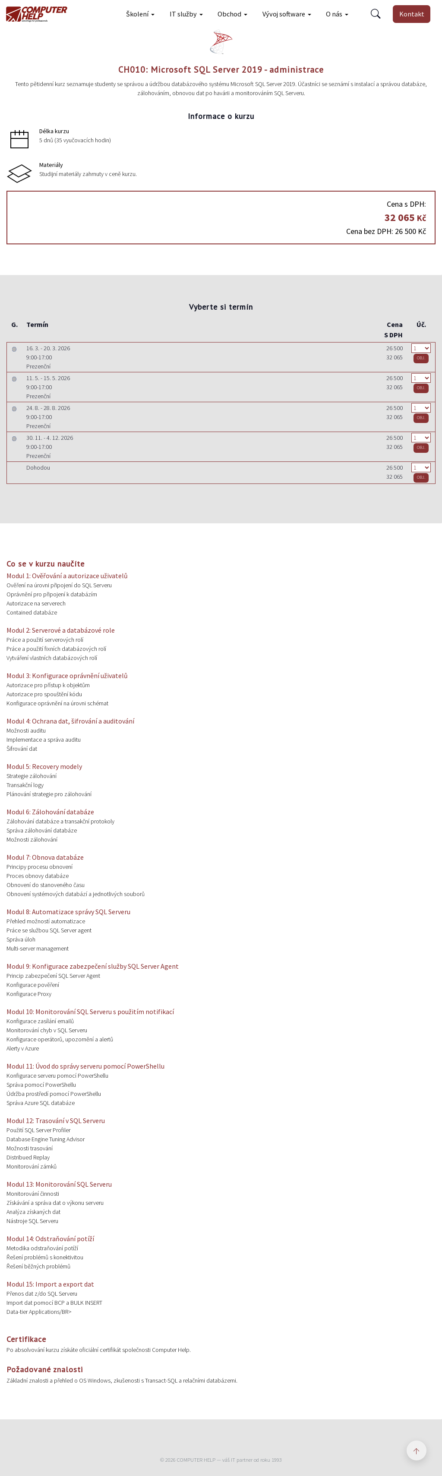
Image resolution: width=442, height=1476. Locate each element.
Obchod (229, 14)
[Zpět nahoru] (416, 1450)
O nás (334, 14)
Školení (137, 14)
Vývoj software (283, 14)
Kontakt (411, 14)
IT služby (183, 14)
